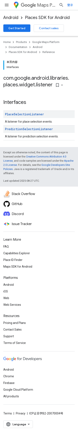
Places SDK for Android (47, 17)
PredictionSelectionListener (29, 129)
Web (6, 298)
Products (21, 42)
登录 (70, 5)
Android (10, 17)
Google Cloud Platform (18, 389)
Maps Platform (38, 5)
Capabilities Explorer (16, 253)
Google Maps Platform (45, 42)
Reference (48, 52)
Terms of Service (14, 343)
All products (11, 396)
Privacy (20, 413)
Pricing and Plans (14, 323)
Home (7, 42)
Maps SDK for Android (17, 266)
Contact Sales (12, 329)
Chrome (8, 376)
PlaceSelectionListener (24, 114)
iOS (5, 291)
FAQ (6, 246)
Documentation (18, 47)
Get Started (16, 28)
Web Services (12, 304)
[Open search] (61, 5)
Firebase (9, 383)
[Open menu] (6, 5)
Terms (7, 413)
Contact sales (49, 28)
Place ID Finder (12, 260)
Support (8, 336)
